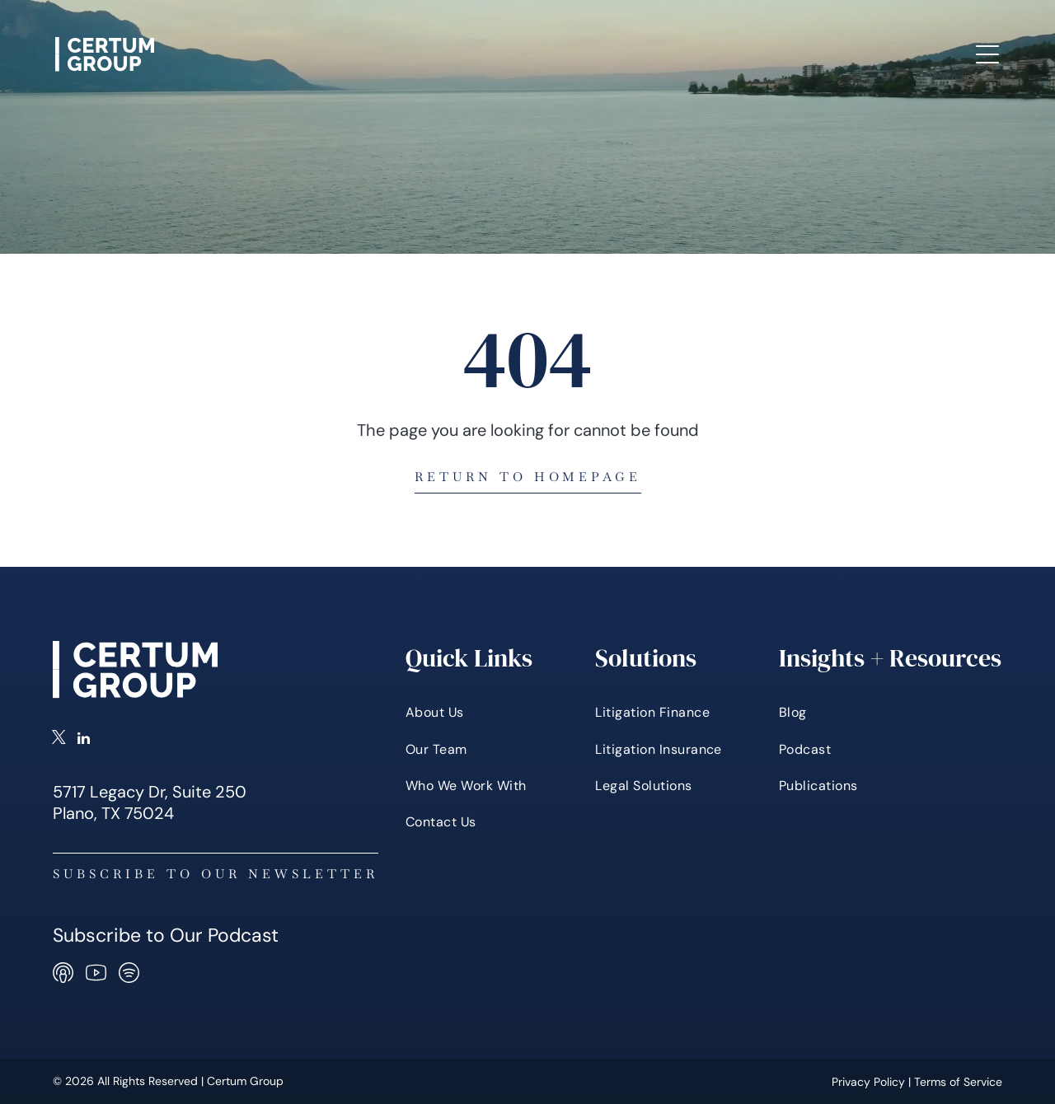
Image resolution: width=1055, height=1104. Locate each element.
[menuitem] (300, 40)
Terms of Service (958, 1081)
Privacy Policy (868, 1081)
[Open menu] (987, 54)
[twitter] (59, 739)
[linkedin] (83, 739)
